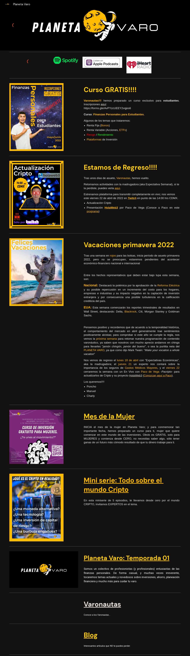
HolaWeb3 (135, 375)
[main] (132, 90)
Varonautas (102, 604)
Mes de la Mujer (109, 416)
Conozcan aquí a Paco (158, 375)
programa (93, 211)
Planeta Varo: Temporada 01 (126, 558)
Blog (91, 635)
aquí (103, 104)
